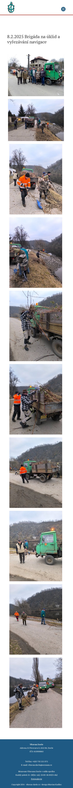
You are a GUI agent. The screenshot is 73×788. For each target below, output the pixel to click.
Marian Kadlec (55, 784)
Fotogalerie (36, 779)
